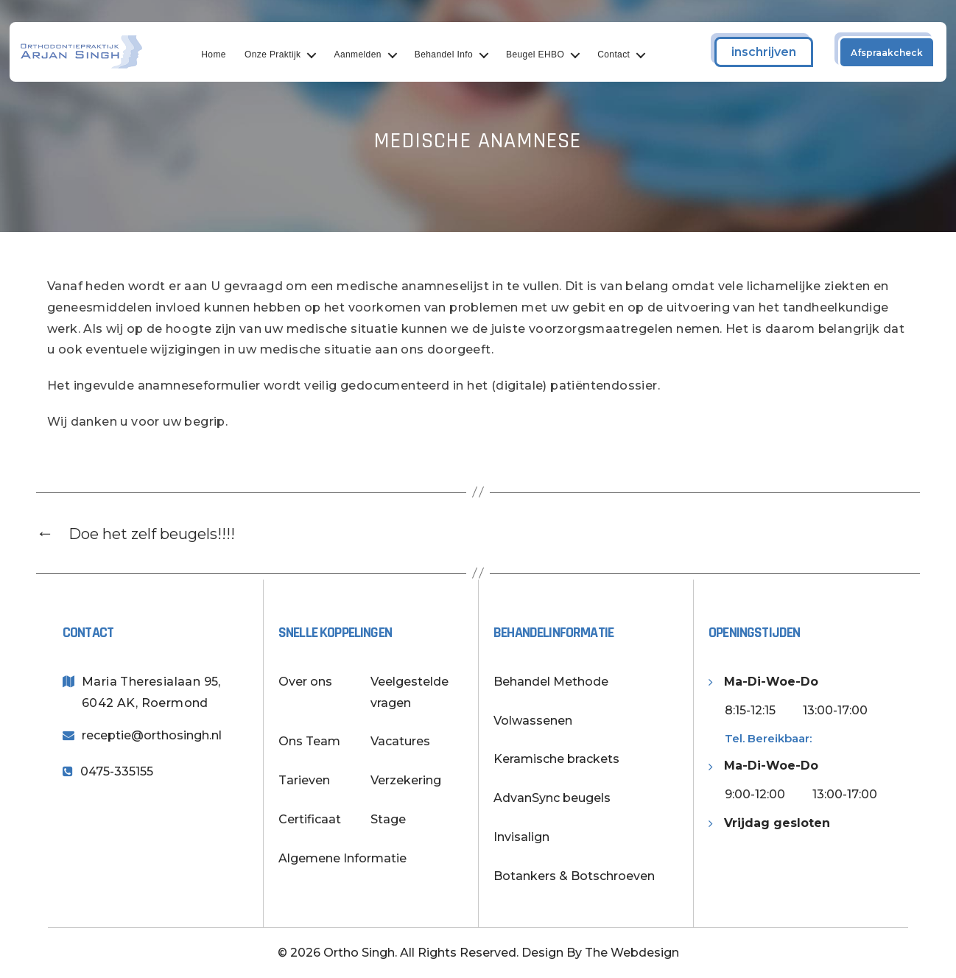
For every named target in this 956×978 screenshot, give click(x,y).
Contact (621, 54)
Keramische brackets (556, 759)
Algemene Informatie (342, 858)
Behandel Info (451, 54)
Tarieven (304, 780)
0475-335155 (116, 771)
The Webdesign (632, 953)
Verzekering (405, 780)
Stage (388, 819)
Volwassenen (532, 721)
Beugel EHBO (542, 54)
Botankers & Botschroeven (574, 876)
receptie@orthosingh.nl (152, 735)
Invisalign (521, 837)
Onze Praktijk (280, 54)
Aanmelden (365, 54)
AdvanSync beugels (552, 798)
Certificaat (309, 819)
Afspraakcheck (887, 52)
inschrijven (763, 52)
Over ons (305, 682)
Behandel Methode (550, 682)
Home (221, 54)
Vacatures (400, 741)
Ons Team (309, 741)
